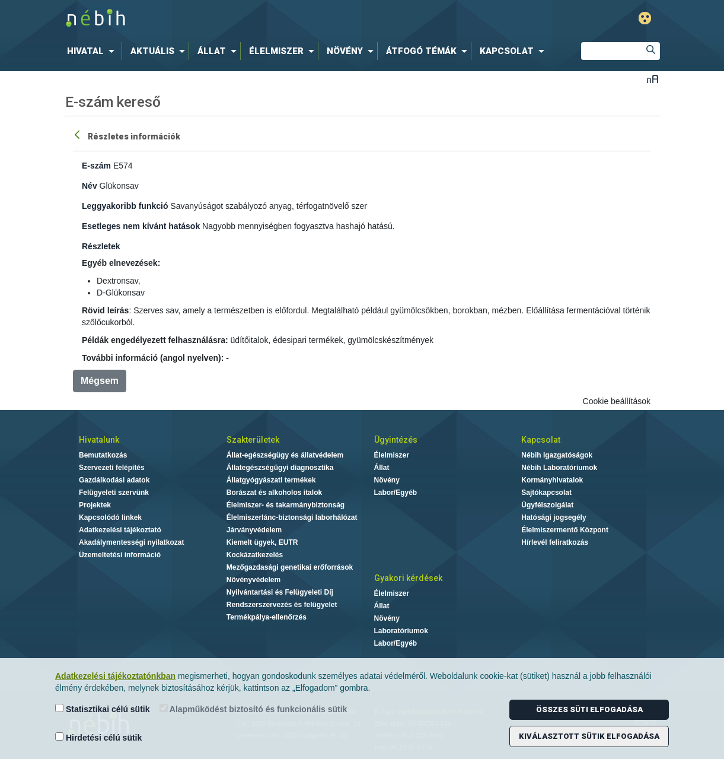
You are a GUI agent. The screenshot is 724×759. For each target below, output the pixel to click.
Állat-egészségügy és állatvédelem (285, 455)
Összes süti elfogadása (589, 709)
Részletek (101, 246)
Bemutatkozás (103, 455)
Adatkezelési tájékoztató (120, 530)
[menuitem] (93, 51)
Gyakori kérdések (408, 578)
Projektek (95, 505)
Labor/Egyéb (395, 492)
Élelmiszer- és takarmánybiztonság (286, 505)
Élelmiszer (391, 455)
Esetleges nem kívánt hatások (141, 226)
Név (89, 185)
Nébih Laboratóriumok (559, 467)
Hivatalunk (99, 439)
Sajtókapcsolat (546, 492)
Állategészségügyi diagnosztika (280, 467)
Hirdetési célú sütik (98, 737)
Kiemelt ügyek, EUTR (262, 542)
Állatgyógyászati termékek (271, 480)
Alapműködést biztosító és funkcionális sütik (253, 709)
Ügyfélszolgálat (547, 505)
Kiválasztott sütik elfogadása (589, 736)
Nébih (235, 18)
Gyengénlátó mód (645, 18)
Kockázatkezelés (255, 555)
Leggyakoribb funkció (125, 206)
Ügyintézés (395, 439)
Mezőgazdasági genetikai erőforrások (290, 567)
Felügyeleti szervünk (114, 492)
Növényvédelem (253, 580)
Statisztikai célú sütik (102, 709)
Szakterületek (253, 439)
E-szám (96, 165)
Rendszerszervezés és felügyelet (282, 605)
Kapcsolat (540, 439)
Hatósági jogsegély (553, 517)
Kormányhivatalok (552, 480)
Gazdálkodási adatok (114, 480)
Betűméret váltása (652, 78)
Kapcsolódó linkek (110, 517)
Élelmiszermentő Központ (564, 530)
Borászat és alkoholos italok (274, 492)
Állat (382, 467)
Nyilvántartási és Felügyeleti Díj (280, 592)
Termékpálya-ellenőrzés (267, 617)
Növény (387, 480)
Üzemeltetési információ (120, 555)
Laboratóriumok (401, 631)
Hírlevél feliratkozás (554, 542)
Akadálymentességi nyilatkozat (131, 542)
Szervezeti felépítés (112, 467)
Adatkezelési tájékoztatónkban (115, 676)
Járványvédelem (254, 530)
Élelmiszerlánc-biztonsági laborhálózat (292, 517)
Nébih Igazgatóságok (556, 455)
